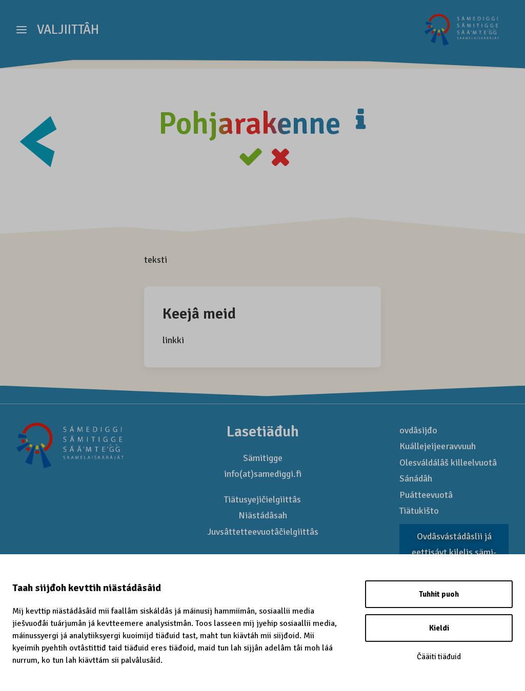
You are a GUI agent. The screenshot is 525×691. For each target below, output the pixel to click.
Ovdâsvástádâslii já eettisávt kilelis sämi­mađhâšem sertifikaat (454, 553)
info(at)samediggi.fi (262, 474)
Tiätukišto (419, 511)
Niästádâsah (262, 515)
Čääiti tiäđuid (439, 656)
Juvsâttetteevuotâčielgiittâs (262, 532)
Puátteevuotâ (426, 495)
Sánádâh (415, 479)
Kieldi (439, 628)
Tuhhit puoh (439, 594)
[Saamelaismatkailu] (460, 34)
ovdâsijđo (418, 430)
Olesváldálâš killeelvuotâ (448, 463)
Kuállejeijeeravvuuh (437, 446)
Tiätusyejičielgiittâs (262, 500)
